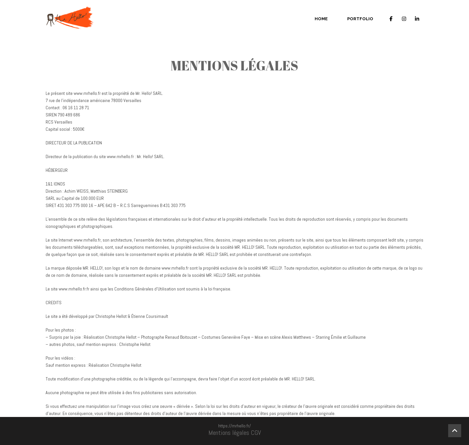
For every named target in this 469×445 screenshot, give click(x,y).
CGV (256, 432)
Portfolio (360, 18)
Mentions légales (228, 432)
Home (321, 18)
